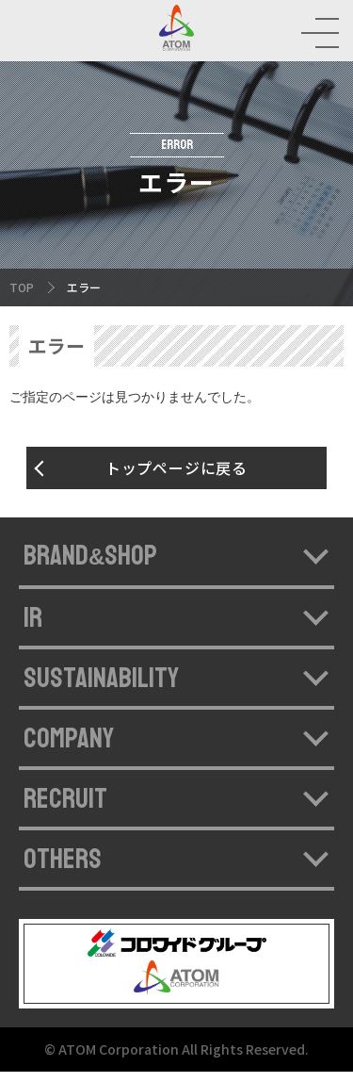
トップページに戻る (176, 478)
